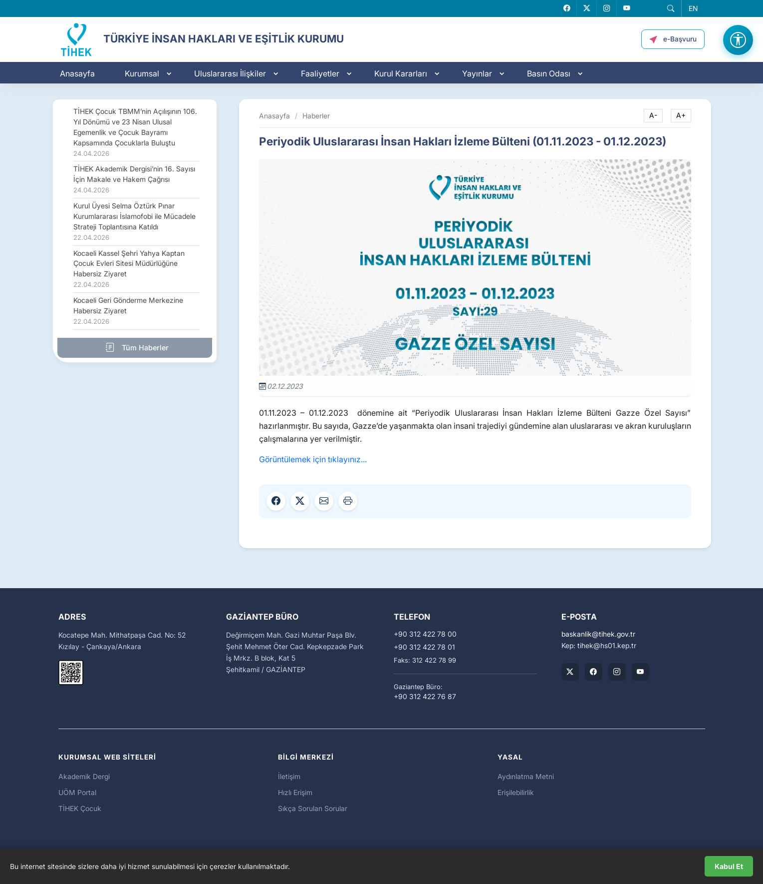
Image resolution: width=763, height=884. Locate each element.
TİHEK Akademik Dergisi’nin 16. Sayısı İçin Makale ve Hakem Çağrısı (134, 179)
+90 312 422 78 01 (424, 647)
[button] (670, 8)
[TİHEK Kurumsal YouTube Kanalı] (640, 672)
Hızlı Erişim (295, 792)
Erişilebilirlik (516, 792)
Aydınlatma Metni (526, 776)
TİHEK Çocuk (79, 808)
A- (653, 115)
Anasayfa (77, 73)
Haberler (316, 115)
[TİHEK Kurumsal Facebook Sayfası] (593, 672)
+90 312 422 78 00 (425, 634)
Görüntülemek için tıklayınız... (313, 459)
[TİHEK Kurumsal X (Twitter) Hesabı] (570, 672)
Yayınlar (477, 73)
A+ (681, 115)
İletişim (289, 776)
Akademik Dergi (84, 776)
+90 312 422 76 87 (425, 697)
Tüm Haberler (135, 347)
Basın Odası (548, 73)
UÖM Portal (77, 792)
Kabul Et (729, 866)
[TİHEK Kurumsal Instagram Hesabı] (617, 672)
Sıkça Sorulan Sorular (312, 808)
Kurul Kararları (400, 73)
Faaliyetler (320, 73)
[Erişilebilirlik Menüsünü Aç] (738, 40)
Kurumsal (142, 73)
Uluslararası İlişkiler (230, 73)
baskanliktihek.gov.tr (598, 634)
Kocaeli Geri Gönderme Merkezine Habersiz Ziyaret (128, 310)
